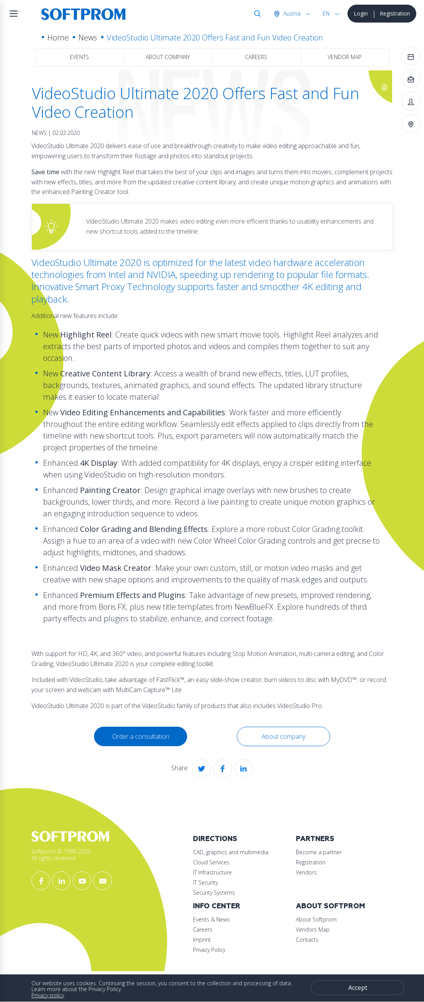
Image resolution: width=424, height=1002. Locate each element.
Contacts (307, 939)
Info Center (216, 906)
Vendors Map (313, 929)
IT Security (205, 882)
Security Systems (214, 892)
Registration (395, 13)
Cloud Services (211, 862)
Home (58, 37)
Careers (256, 57)
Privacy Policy (209, 949)
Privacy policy (47, 995)
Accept (357, 987)
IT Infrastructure (212, 872)
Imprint (202, 939)
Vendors (306, 872)
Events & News (211, 919)
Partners (315, 838)
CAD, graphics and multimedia (230, 852)
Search (256, 13)
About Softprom (330, 906)
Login (361, 13)
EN (326, 13)
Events (79, 57)
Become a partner (319, 852)
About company (168, 57)
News (87, 37)
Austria (291, 13)
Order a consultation (140, 736)
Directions (215, 838)
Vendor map (344, 57)
